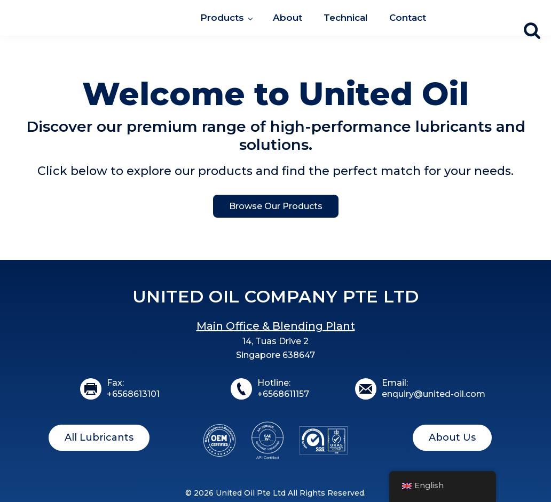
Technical (346, 17)
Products (222, 17)
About (287, 17)
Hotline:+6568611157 (283, 388)
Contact (407, 17)
